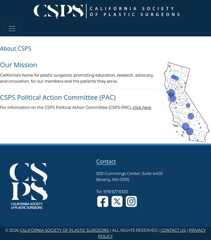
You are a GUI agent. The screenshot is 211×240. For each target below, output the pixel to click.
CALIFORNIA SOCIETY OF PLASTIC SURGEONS (64, 230)
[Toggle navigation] (12, 28)
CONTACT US (172, 230)
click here (142, 107)
